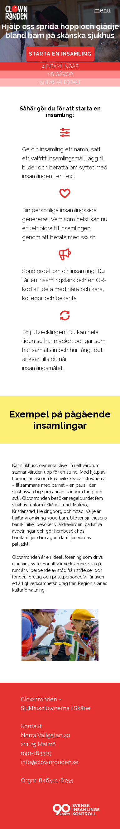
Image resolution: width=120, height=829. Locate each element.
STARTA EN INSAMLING (60, 54)
